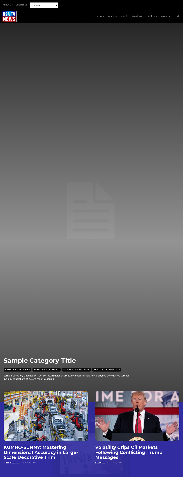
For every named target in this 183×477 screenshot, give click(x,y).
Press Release (11, 463)
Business (100, 463)
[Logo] (9, 16)
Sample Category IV (106, 370)
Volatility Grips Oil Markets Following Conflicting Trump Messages (128, 452)
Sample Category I (17, 370)
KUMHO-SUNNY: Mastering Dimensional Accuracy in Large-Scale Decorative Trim (41, 452)
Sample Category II (46, 370)
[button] (178, 16)
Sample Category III (76, 370)
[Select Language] (44, 5)
